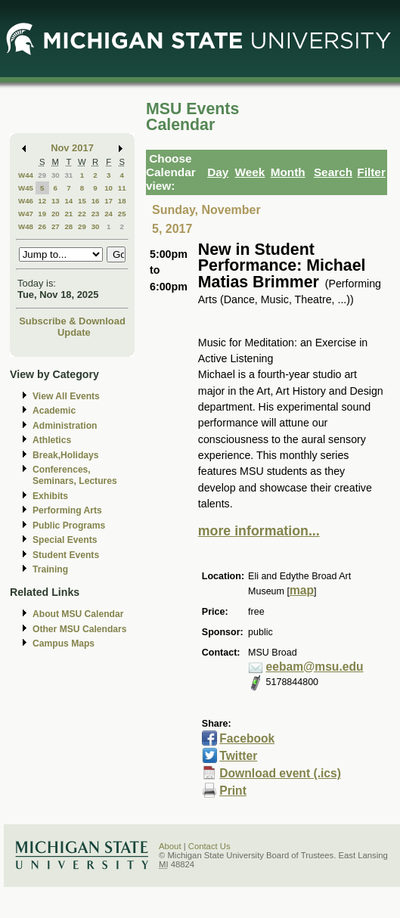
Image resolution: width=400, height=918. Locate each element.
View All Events (66, 396)
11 (122, 188)
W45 (25, 188)
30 (55, 175)
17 (108, 201)
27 (55, 226)
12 (42, 201)
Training (50, 569)
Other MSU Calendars (80, 629)
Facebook (246, 738)
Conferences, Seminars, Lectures (75, 475)
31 (68, 175)
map (302, 590)
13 (55, 201)
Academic (54, 410)
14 (68, 201)
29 (42, 175)
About (170, 846)
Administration (65, 425)
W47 (25, 213)
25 (122, 213)
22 (82, 213)
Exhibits (50, 496)
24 (108, 213)
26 (42, 226)
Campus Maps (64, 643)
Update (74, 332)
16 (95, 201)
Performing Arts (67, 510)
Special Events (65, 540)
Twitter (238, 755)
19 (42, 213)
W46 (25, 201)
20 (55, 213)
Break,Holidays (66, 455)
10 (108, 188)
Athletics (52, 440)
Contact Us (209, 846)
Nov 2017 (72, 148)
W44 (25, 175)
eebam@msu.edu (315, 666)
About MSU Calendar (78, 614)
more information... (259, 530)
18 (122, 201)
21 (68, 213)
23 (95, 213)
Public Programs (69, 525)
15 (82, 201)
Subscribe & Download (72, 321)
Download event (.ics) (280, 773)
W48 (25, 226)
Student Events (66, 555)
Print (233, 790)
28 (68, 226)
